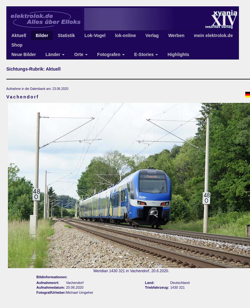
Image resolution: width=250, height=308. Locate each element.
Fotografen (111, 54)
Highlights (178, 54)
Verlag (152, 35)
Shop (16, 44)
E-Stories (146, 54)
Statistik (66, 35)
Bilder (42, 35)
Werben (176, 35)
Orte (81, 54)
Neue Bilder (23, 54)
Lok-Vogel (95, 35)
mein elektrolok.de (213, 35)
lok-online (125, 35)
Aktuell (18, 35)
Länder (55, 54)
